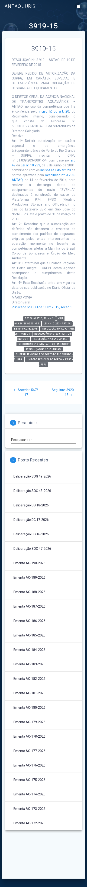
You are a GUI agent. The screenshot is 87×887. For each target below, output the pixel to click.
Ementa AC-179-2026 (29, 722)
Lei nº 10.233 (30, 165)
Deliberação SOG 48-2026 (32, 491)
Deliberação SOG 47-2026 (32, 548)
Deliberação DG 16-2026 (31, 534)
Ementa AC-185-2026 (29, 635)
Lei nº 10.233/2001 (25, 328)
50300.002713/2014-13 (39, 318)
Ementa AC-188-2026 (29, 592)
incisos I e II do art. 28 (55, 170)
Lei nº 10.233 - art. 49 (57, 323)
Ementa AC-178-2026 (29, 736)
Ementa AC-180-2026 (29, 707)
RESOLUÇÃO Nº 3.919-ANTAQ (43, 349)
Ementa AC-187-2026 (29, 606)
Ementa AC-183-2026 (29, 664)
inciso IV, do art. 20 (54, 111)
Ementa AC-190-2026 (29, 563)
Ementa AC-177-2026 (29, 751)
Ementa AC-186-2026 (29, 621)
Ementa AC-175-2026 (29, 780)
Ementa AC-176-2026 (29, 765)
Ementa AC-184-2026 (29, 650)
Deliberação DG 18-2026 (31, 505)
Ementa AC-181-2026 (29, 693)
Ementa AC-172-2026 (29, 823)
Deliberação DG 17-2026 (31, 520)
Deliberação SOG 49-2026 (32, 476)
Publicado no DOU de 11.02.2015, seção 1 (42, 307)
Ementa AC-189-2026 (29, 577)
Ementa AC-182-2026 (29, 679)
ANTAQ (19, 6)
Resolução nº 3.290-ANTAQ (50, 339)
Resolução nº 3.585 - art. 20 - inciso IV (44, 344)
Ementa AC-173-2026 (29, 809)
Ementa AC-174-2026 (29, 794)
